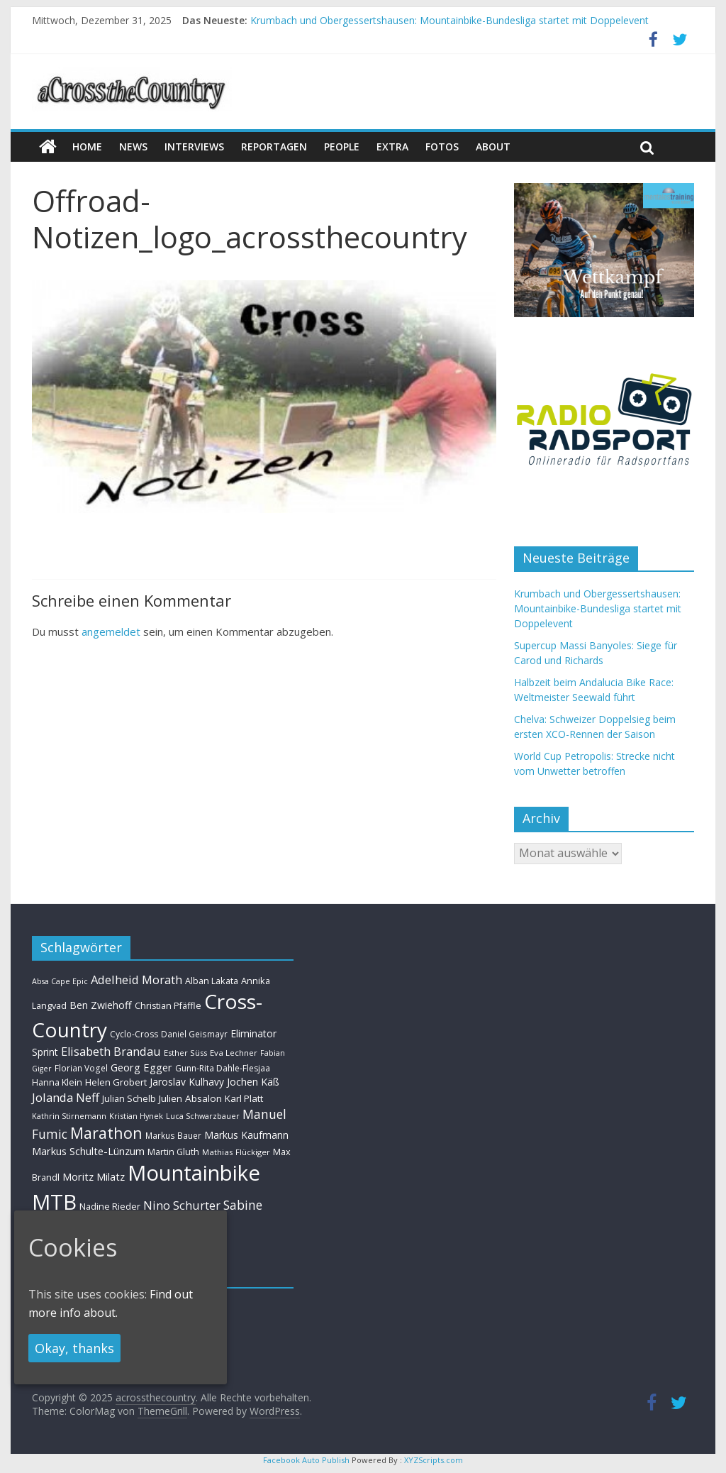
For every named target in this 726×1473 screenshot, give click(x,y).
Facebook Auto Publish (306, 1460)
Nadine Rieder (109, 1206)
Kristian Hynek (136, 1115)
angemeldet (111, 631)
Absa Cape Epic (60, 981)
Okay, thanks (74, 1348)
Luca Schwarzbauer (203, 1115)
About (493, 146)
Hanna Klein (57, 1082)
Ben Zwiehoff (100, 1005)
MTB (54, 1202)
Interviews (194, 146)
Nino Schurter (181, 1205)
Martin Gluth (173, 1152)
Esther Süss (185, 1052)
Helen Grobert (116, 1082)
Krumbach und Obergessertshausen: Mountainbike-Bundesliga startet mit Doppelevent (449, 20)
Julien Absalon (190, 1098)
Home (87, 146)
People (341, 146)
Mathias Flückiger (236, 1152)
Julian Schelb (129, 1099)
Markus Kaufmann (246, 1135)
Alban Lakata (211, 980)
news (133, 146)
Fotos (442, 146)
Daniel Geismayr (194, 1033)
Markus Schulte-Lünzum (88, 1151)
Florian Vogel (81, 1068)
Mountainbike (194, 1173)
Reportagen (274, 146)
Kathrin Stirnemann (69, 1115)
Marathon (106, 1132)
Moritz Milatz (93, 1177)
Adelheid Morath (136, 979)
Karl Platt (244, 1098)
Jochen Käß (253, 1081)
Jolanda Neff (65, 1097)
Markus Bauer (173, 1135)
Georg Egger (141, 1067)
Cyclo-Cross (134, 1034)
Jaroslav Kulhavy (187, 1081)
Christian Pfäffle (168, 1006)
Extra (392, 146)
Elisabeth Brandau (111, 1051)
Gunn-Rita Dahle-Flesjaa (222, 1068)
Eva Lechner (233, 1052)
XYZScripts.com (433, 1460)
